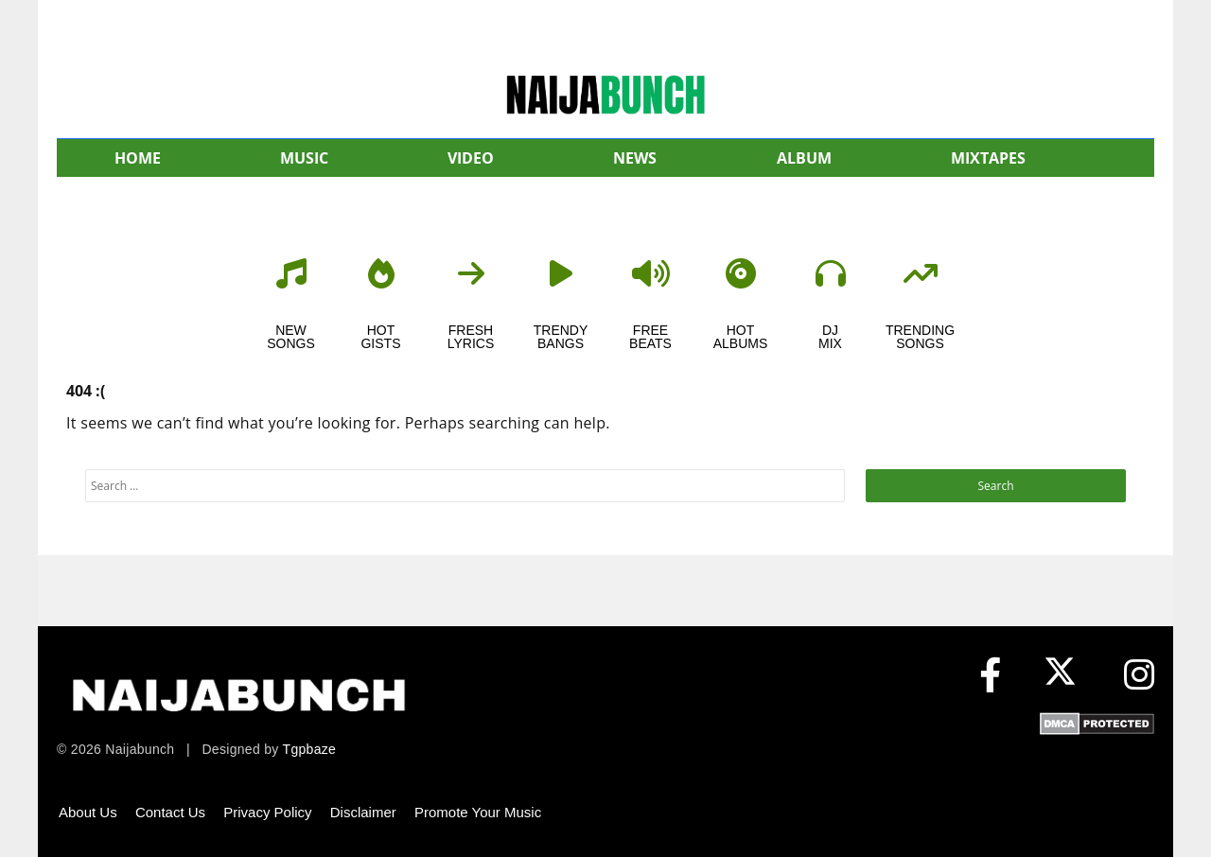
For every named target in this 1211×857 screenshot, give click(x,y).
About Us (88, 812)
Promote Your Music (477, 812)
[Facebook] (990, 675)
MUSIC (304, 158)
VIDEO (471, 158)
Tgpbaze (310, 749)
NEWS (635, 158)
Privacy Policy (267, 812)
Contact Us (170, 812)
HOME (137, 158)
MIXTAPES (988, 158)
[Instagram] (1139, 675)
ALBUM (804, 158)
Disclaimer (363, 812)
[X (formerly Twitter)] (1065, 675)
